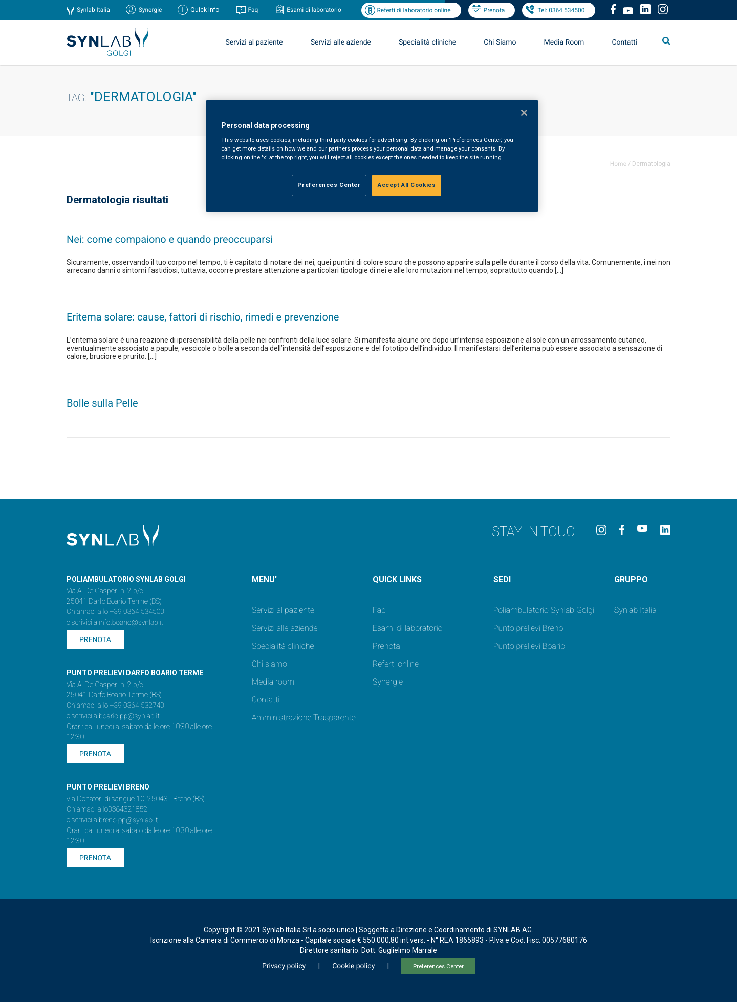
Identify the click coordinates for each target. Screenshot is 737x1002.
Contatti (624, 42)
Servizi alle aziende (341, 42)
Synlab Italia (93, 9)
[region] (372, 156)
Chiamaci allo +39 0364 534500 (115, 612)
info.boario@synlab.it (131, 623)
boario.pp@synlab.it (129, 716)
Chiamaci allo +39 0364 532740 (115, 705)
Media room (273, 682)
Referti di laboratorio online (413, 10)
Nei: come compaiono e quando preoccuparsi (170, 239)
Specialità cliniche (427, 42)
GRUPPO (631, 579)
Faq (253, 9)
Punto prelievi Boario (529, 646)
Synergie (150, 9)
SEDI (502, 579)
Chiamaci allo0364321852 (107, 809)
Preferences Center (438, 966)
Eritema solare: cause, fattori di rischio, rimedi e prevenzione (203, 317)
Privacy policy (284, 966)
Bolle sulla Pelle (102, 403)
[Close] (524, 112)
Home (618, 163)
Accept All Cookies (407, 184)
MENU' (264, 579)
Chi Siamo (500, 42)
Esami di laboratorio (314, 9)
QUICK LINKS (397, 579)
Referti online (396, 664)
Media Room (564, 42)
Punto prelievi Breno (528, 628)
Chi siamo (269, 664)
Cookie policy (353, 966)
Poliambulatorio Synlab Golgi (543, 610)
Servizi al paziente (254, 42)
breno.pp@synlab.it (128, 820)
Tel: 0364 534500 (560, 10)
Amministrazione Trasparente (304, 717)
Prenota (494, 10)
